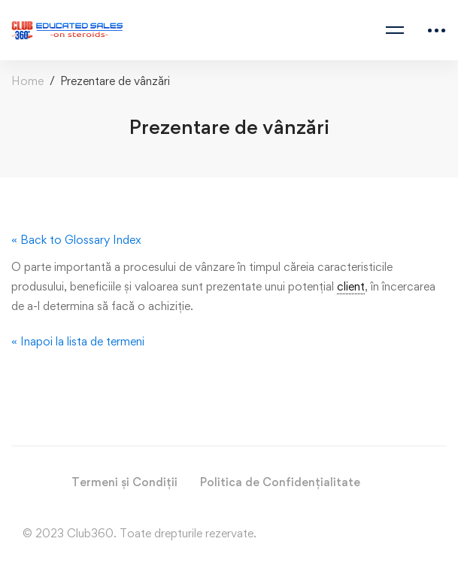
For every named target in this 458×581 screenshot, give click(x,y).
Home (27, 81)
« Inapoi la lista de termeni (77, 341)
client (351, 286)
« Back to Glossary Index (76, 240)
